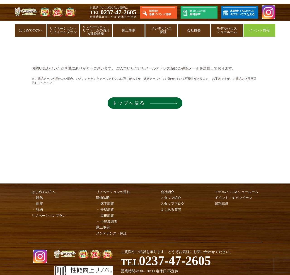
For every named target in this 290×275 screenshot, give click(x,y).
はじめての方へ (31, 30)
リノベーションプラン (49, 215)
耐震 (39, 203)
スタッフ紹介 (171, 198)
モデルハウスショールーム (227, 30)
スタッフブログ (172, 203)
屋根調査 (107, 215)
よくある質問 (171, 209)
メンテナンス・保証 (161, 30)
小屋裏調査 (108, 221)
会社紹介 (167, 192)
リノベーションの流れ (113, 192)
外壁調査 (107, 209)
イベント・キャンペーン (233, 198)
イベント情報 (259, 30)
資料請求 (221, 203)
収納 (39, 209)
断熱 (39, 198)
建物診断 (103, 198)
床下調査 (107, 203)
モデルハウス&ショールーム (236, 192)
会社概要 (194, 30)
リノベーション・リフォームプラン (63, 30)
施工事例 (128, 30)
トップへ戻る (128, 103)
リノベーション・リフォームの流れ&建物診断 (96, 30)
